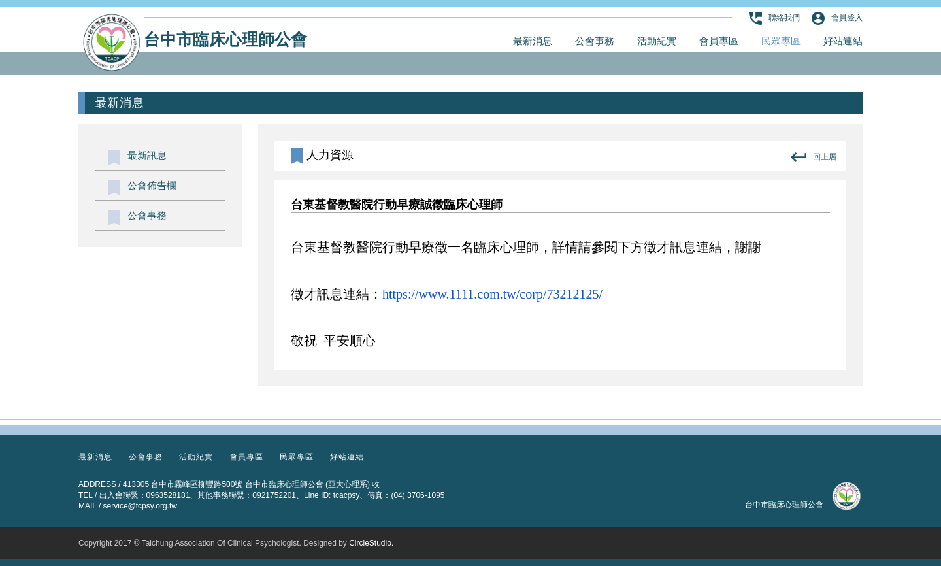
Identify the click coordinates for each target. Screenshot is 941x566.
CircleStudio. (371, 543)
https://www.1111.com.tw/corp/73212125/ (492, 294)
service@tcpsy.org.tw (140, 505)
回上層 (813, 157)
